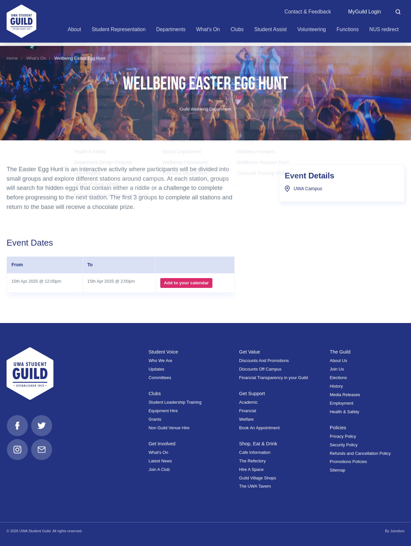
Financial (247, 410)
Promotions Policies (348, 461)
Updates (156, 369)
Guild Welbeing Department (206, 109)
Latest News (160, 460)
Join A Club (159, 469)
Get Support (252, 393)
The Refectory (252, 460)
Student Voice (163, 351)
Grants (154, 419)
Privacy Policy (343, 436)
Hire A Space (251, 469)
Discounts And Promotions (264, 360)
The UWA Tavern (255, 486)
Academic (248, 402)
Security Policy (344, 444)
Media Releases (345, 394)
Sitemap (337, 470)
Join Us (337, 369)
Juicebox (397, 531)
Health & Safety (344, 411)
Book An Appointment (259, 427)
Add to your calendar (186, 283)
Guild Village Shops (257, 477)
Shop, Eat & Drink (258, 443)
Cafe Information (255, 452)
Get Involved (162, 443)
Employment (341, 403)
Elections (338, 377)
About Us (338, 360)
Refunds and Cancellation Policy (360, 453)
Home (12, 58)
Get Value (250, 351)
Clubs (154, 393)
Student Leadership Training (175, 402)
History (336, 386)
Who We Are (160, 360)
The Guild (340, 351)
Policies (338, 427)
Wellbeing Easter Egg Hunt (79, 58)
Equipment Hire (163, 410)
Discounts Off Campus (260, 369)
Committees (159, 377)
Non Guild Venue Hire (168, 427)
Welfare (246, 419)
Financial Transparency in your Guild (273, 377)
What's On (36, 58)
